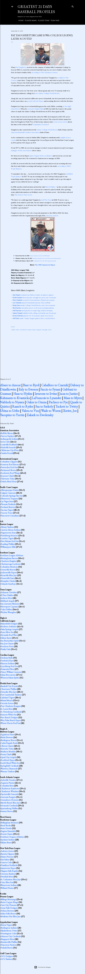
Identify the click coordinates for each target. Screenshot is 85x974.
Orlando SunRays (8, 583)
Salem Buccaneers (8, 674)
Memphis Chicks (8, 581)
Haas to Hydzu (22, 394)
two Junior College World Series (47, 93)
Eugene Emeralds (8, 831)
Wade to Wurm (51, 411)
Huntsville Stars (7, 578)
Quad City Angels (8, 757)
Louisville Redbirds (9, 444)
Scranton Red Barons (10, 464)
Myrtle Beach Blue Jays (10, 802)
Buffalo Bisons (7, 433)
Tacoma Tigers (6, 509)
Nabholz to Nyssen (12, 402)
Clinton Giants (7, 745)
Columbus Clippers (9, 461)
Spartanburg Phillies (9, 808)
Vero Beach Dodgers (9, 717)
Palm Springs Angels (9, 629)
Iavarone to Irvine (46, 394)
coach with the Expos (36, 101)
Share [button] (13, 327)
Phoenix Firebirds (8, 504)
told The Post (46, 200)
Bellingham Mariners (9, 822)
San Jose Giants (7, 643)
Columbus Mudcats (9, 566)
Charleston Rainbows (10, 788)
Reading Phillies (7, 544)
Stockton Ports (7, 646)
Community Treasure (40, 125)
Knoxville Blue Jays (9, 575)
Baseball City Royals (9, 686)
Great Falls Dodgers (9, 907)
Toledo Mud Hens (8, 481)
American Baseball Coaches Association (25, 132)
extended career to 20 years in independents (33, 308)
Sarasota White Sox (9, 714)
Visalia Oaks (5, 649)
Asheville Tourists (8, 780)
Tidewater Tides (7, 478)
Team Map (54, 21)
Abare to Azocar (10, 385)
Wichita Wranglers (8, 612)
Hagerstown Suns (8, 532)
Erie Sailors (5, 859)
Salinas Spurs (6, 637)
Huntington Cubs (8, 933)
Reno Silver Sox (7, 632)
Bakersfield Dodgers (9, 623)
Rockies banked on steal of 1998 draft (39, 255)
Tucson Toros (6, 512)
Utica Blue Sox (7, 882)
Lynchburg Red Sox (9, 666)
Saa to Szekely (44, 406)
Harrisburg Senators (9, 535)
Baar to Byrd (31, 385)
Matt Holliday (50, 187)
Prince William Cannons (11, 672)
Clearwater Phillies (8, 689)
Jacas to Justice (68, 394)
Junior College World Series (47, 130)
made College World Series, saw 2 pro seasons (34, 305)
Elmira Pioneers (7, 856)
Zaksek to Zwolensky (40, 415)
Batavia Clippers (7, 853)
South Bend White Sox (10, 762)
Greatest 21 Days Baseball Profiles (36, 9)
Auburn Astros (7, 851)
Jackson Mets (6, 598)
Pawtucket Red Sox (9, 467)
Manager (45, 329)
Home (20, 21)
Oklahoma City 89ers (10, 450)
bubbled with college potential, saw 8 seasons (34, 313)
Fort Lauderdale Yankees (11, 694)
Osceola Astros (7, 703)
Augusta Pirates (7, 782)
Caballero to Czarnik (54, 385)
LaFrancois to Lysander (46, 398)
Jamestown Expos (25, 329)
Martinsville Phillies (9, 942)
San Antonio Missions (10, 603)
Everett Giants (7, 834)
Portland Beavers (8, 507)
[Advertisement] (42, 352)
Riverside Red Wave (9, 635)
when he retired (52, 216)
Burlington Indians (9, 927)
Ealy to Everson (28, 389)
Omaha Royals (7, 453)
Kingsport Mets (7, 939)
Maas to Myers (73, 398)
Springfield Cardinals (10, 765)
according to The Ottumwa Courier (44, 72)
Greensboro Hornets (9, 799)
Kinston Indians (7, 663)
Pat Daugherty (21, 67)
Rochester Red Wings (10, 473)
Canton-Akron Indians (10, 529)
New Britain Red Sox (9, 541)
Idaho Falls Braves (8, 913)
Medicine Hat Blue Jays (11, 916)
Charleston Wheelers (9, 791)
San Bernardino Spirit (10, 640)
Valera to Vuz (30, 411)
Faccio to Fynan (50, 389)
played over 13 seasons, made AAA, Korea (33, 316)
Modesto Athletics (9, 626)
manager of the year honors (21, 151)
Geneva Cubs (6, 862)
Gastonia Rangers (8, 797)
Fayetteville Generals (9, 794)
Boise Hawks (6, 828)
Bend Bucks (6, 825)
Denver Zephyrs (7, 436)
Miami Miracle (7, 700)
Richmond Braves (8, 470)
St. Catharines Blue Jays (11, 879)
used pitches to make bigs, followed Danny (33, 311)
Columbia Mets (7, 785)
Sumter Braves (7, 811)
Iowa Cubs (5, 441)
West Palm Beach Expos (10, 720)
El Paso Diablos (7, 595)
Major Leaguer (36, 329)
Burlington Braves (8, 740)
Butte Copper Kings (9, 902)
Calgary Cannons (8, 492)
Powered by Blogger (42, 967)
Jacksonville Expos (8, 572)
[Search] (72, 6)
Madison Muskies (8, 751)
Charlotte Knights (8, 561)
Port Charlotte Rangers (11, 706)
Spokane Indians (8, 839)
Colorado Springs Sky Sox (12, 495)
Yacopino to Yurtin (12, 415)
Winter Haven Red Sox (10, 723)
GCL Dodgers (7, 956)
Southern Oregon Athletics (12, 836)
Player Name (30, 21)
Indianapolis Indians (9, 438)
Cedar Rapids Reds (9, 743)
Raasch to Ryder (22, 406)
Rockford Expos (8, 760)
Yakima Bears (5, 842)
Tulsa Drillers (6, 609)
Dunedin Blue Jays (8, 691)
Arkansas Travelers (9, 592)
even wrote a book (60, 122)
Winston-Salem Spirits (9, 677)
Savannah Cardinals (9, 805)
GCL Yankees (6, 959)
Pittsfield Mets (7, 876)
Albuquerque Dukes (9, 490)
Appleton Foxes (7, 734)
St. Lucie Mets (7, 708)
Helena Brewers (7, 910)
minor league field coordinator (41, 156)
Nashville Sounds (8, 447)
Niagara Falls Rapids (9, 870)
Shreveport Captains (9, 606)
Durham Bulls (7, 657)
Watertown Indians (8, 885)
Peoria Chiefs (6, 754)
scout (50, 329)
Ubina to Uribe (9, 411)
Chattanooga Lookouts (11, 563)
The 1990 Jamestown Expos (45, 265)
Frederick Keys (7, 660)
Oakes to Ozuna (36, 402)
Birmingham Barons (9, 558)
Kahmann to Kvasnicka (15, 398)
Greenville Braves (8, 569)
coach (17, 329)
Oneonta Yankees (8, 873)
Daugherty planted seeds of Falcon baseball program (46, 258)
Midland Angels (8, 600)
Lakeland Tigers (7, 697)
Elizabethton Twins (9, 930)
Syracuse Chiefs (7, 475)
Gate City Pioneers (9, 905)
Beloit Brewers (7, 737)
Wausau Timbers (7, 771)
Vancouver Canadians (9, 515)
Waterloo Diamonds (8, 768)
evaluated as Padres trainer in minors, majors (33, 295)
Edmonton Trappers (9, 498)
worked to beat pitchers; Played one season (33, 300)
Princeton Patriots (8, 944)
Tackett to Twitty (66, 406)
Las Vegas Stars (7, 501)
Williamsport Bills (8, 546)
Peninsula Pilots (7, 669)
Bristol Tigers (6, 924)
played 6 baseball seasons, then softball (31, 303)
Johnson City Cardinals (11, 936)
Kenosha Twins (7, 748)
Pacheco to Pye (58, 402)
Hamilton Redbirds (9, 865)
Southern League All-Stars (12, 555)
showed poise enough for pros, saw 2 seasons (34, 298)
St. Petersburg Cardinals (11, 711)
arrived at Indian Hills (35, 109)
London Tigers (7, 538)
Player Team (43, 21)
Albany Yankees (7, 527)
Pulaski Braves (7, 947)
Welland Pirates (7, 888)
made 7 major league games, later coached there (34, 318)
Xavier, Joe (70, 411)
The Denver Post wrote (23, 195)
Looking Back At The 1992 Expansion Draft (45, 261)
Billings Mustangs (8, 899)
